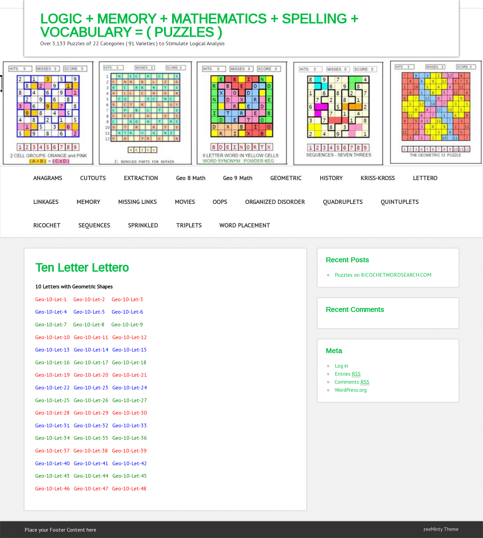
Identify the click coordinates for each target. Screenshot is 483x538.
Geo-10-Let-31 (52, 425)
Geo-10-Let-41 (91, 463)
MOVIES (185, 202)
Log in (341, 365)
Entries (348, 373)
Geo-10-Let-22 (52, 387)
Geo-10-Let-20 (91, 374)
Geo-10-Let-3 (127, 299)
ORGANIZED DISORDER (275, 202)
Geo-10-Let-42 (129, 463)
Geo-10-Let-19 (52, 374)
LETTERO (425, 178)
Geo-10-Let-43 (52, 475)
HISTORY (331, 178)
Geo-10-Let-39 (129, 450)
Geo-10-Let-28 (52, 412)
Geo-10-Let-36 (129, 437)
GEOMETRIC (286, 178)
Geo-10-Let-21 (129, 374)
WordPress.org (351, 389)
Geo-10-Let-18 (129, 362)
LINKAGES (45, 202)
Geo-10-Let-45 (129, 475)
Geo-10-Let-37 (52, 450)
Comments (352, 381)
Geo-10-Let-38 (90, 450)
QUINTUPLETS (400, 202)
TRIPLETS (189, 225)
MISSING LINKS (137, 202)
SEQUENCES (94, 225)
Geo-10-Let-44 (91, 475)
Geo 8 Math (190, 178)
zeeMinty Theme (441, 529)
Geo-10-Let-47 (91, 488)
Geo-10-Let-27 (129, 400)
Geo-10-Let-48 (129, 488)
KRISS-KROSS (378, 178)
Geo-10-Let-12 (129, 337)
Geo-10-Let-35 (91, 437)
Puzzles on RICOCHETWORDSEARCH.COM (383, 274)
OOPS (220, 202)
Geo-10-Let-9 (127, 324)
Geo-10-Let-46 (52, 488)
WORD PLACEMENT (244, 225)
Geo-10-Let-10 (53, 337)
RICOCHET (46, 225)
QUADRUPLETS (343, 202)
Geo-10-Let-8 (89, 324)
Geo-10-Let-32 (91, 425)
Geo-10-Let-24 (129, 387)
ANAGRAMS (47, 178)
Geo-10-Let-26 (91, 400)
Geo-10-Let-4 (51, 311)
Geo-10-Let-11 (91, 337)
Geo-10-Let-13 (52, 349)
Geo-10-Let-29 (91, 412)
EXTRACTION (141, 178)
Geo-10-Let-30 (129, 412)
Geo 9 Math (237, 178)
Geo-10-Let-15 (129, 349)
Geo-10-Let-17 (91, 362)
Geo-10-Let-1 (51, 299)
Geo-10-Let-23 (91, 387)
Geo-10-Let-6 (127, 311)
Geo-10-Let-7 (50, 324)
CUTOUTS (93, 178)
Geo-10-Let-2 (89, 299)
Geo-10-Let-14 (92, 349)
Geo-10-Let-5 (89, 311)
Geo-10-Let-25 (52, 400)
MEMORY (88, 202)
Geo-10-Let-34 (52, 437)
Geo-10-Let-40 (52, 463)
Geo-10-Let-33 (129, 425)
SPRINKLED (143, 225)
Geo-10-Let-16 (52, 362)
